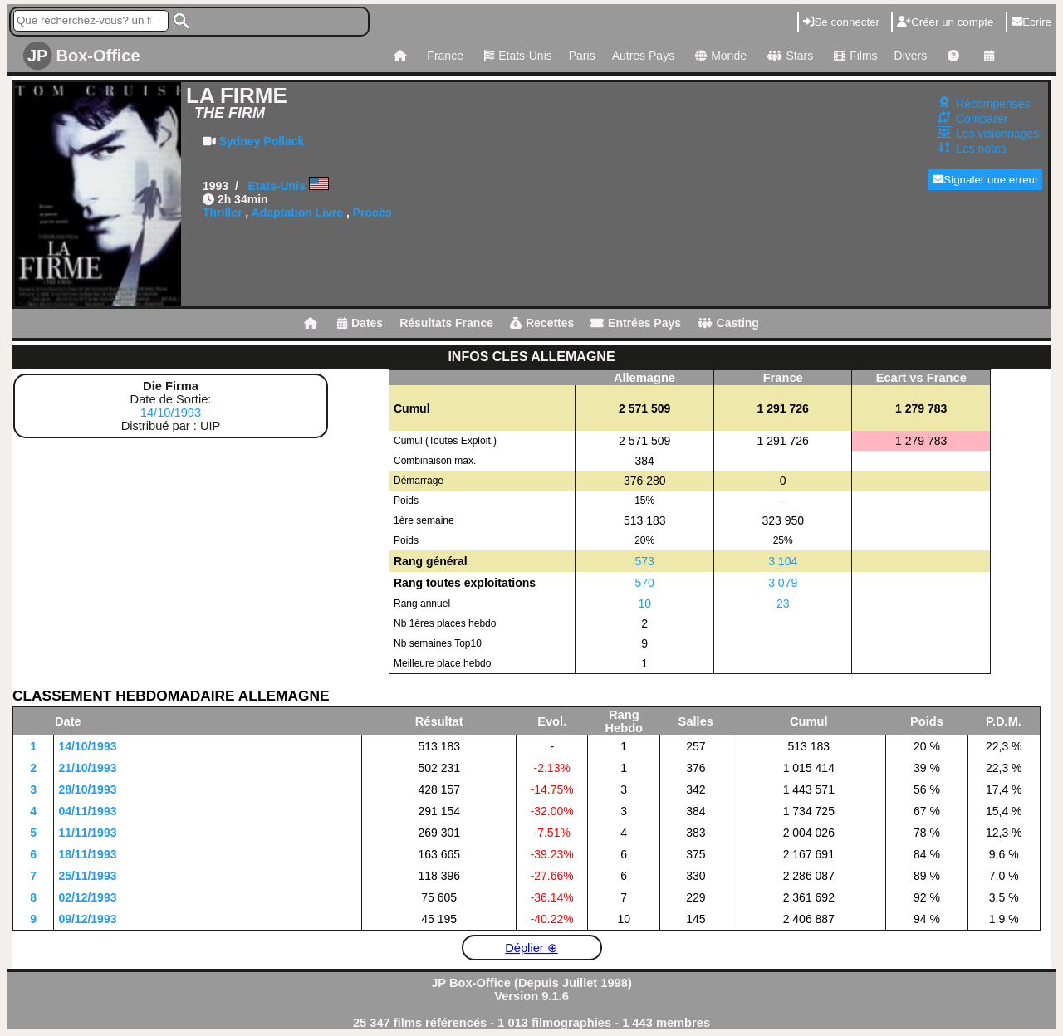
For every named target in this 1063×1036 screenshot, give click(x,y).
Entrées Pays (635, 323)
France (445, 55)
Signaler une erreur (985, 179)
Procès (372, 212)
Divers (911, 55)
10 (644, 603)
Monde (719, 55)
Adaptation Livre (297, 212)
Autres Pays (643, 55)
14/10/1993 (170, 412)
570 (644, 582)
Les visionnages (997, 133)
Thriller (222, 212)
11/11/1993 (87, 832)
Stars (788, 55)
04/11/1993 (87, 811)
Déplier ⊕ (531, 948)
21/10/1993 (87, 768)
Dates (360, 323)
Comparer (981, 118)
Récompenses (993, 103)
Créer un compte (945, 22)
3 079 (782, 582)
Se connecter (841, 22)
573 (644, 561)
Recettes (542, 323)
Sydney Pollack (262, 141)
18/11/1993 (87, 854)
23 (783, 603)
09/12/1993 (87, 919)
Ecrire (1031, 22)
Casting (728, 323)
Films (853, 55)
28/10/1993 (87, 789)
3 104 (782, 561)
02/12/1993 (87, 897)
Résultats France (446, 323)
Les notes (981, 148)
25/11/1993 (87, 875)
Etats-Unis (516, 55)
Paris (582, 55)
